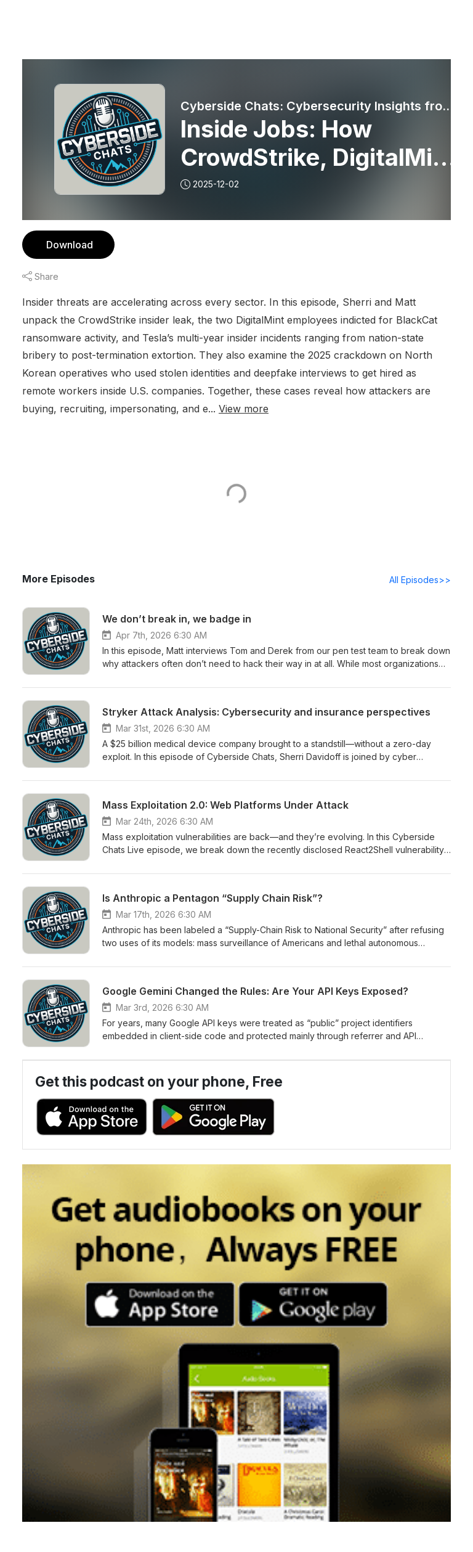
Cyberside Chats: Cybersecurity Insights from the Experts (320, 106)
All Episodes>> (422, 580)
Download (68, 244)
